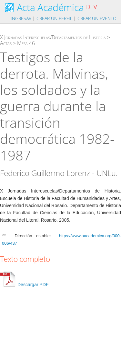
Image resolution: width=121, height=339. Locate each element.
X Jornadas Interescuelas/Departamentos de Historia (53, 37)
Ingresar (21, 18)
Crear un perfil (54, 18)
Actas (6, 43)
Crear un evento (96, 18)
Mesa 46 (26, 43)
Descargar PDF (24, 284)
